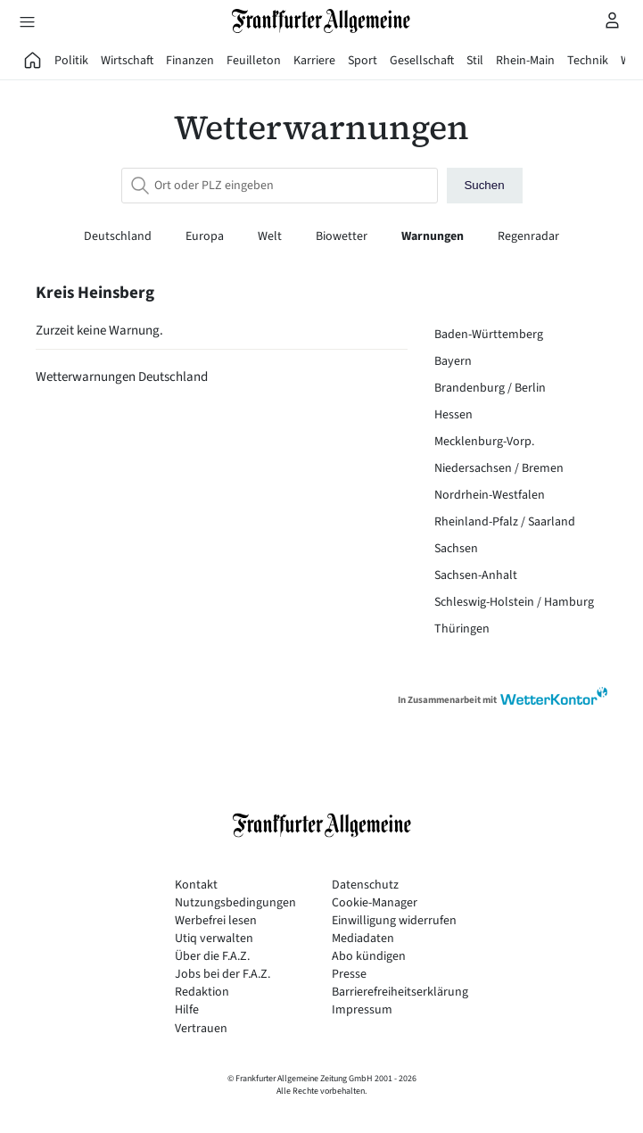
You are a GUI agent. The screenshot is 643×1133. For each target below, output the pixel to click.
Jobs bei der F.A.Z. (222, 974)
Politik (71, 61)
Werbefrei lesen (216, 921)
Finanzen (190, 61)
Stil (474, 61)
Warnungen (433, 236)
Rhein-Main (525, 61)
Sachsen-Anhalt (475, 575)
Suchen (484, 185)
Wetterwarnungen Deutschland (122, 377)
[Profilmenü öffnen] (612, 19)
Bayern (453, 361)
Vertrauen (201, 1029)
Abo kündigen (369, 956)
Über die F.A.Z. (212, 956)
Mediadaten (363, 939)
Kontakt (196, 885)
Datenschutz (365, 885)
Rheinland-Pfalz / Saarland (504, 522)
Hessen (453, 415)
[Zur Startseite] (322, 21)
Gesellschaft (422, 61)
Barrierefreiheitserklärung (400, 992)
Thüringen (462, 629)
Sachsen (456, 549)
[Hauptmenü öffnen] (27, 21)
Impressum (362, 1010)
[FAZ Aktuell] (33, 61)
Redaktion (202, 992)
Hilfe (187, 1010)
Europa (206, 236)
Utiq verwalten (214, 939)
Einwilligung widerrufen (394, 921)
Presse (349, 974)
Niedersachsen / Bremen (499, 468)
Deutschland (119, 236)
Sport (362, 61)
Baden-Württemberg (488, 334)
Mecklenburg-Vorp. (484, 442)
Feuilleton (254, 61)
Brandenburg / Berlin (490, 388)
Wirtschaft (127, 61)
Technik (587, 61)
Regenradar (528, 236)
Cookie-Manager (374, 903)
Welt (271, 236)
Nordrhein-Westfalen (489, 495)
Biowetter (343, 236)
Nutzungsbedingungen (235, 903)
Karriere (314, 61)
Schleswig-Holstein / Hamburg (514, 602)
